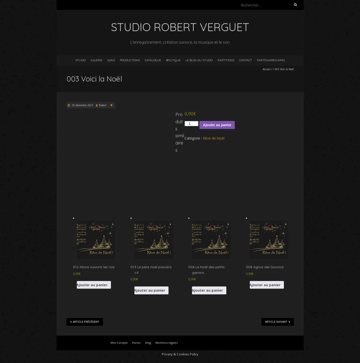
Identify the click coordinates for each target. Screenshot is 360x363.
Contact (245, 60)
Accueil (267, 69)
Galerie (96, 60)
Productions (130, 60)
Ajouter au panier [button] (92, 284)
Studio (80, 60)
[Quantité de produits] (191, 123)
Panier (136, 342)
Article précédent (84, 321)
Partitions (226, 60)
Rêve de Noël (213, 138)
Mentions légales (166, 342)
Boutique (173, 60)
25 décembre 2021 (82, 105)
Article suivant (277, 321)
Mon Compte (119, 342)
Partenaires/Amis (271, 60)
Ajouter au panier (217, 125)
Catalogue (153, 60)
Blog (148, 342)
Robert (102, 105)
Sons (111, 60)
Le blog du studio (199, 60)
